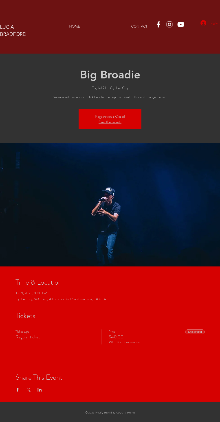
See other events (110, 121)
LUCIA (7, 27)
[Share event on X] (28, 390)
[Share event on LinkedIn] (39, 390)
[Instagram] (169, 24)
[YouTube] (181, 24)
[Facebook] (158, 24)
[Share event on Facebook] (17, 390)
